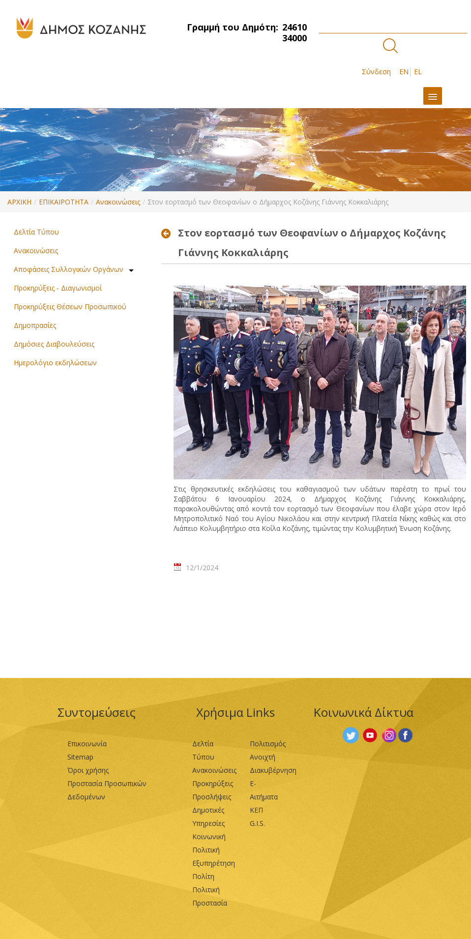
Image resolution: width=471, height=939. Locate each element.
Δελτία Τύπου (36, 231)
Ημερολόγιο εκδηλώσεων (55, 362)
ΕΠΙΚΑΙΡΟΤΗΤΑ (63, 201)
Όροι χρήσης (88, 770)
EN (404, 71)
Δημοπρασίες (35, 325)
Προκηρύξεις (212, 783)
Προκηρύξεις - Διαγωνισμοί (58, 288)
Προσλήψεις (211, 796)
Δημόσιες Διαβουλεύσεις (54, 344)
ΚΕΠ (256, 810)
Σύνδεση (376, 71)
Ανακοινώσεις (118, 201)
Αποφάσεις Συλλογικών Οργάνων (68, 269)
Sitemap (80, 757)
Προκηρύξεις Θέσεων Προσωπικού (70, 306)
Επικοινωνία (87, 743)
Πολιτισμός (268, 743)
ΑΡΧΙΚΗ (19, 201)
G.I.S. (257, 823)
